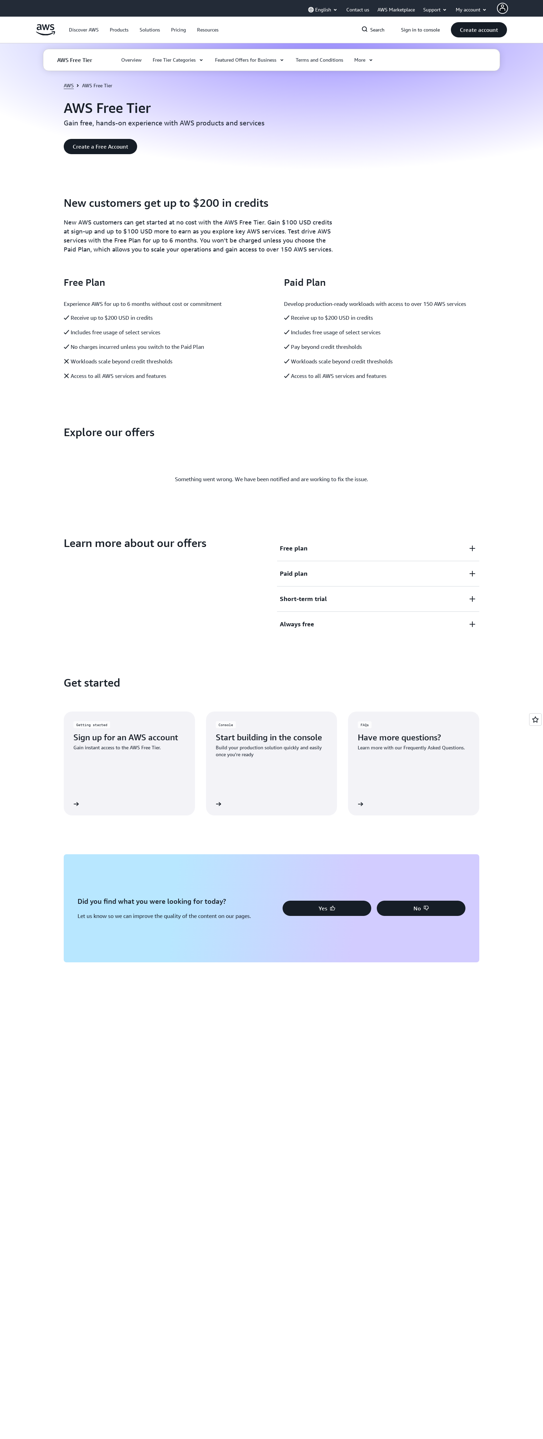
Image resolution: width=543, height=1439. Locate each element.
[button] (83, 30)
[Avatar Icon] (502, 8)
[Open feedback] (535, 719)
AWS (69, 85)
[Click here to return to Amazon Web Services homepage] (45, 33)
